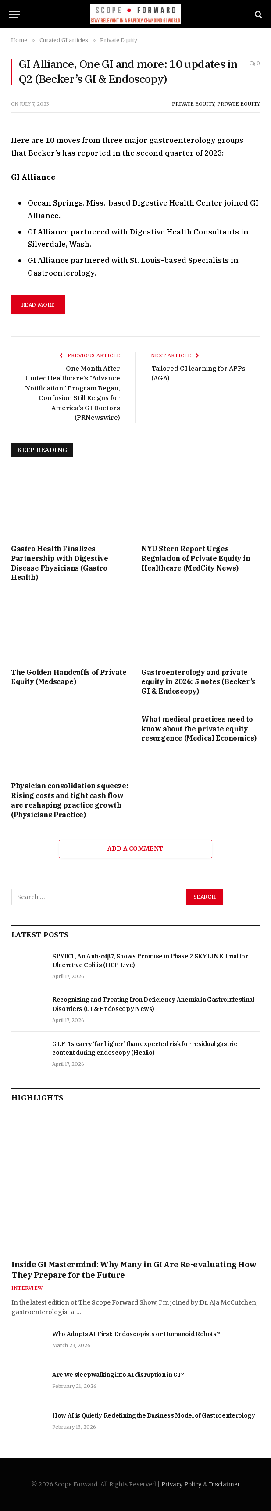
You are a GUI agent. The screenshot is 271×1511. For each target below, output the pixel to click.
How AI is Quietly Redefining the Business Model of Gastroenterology (153, 1415)
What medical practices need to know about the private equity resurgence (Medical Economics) (199, 729)
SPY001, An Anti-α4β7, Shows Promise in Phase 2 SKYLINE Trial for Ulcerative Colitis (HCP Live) (150, 960)
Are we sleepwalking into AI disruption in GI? (118, 1375)
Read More (37, 304)
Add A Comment (135, 848)
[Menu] (14, 14)
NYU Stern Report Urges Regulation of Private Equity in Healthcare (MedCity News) (195, 558)
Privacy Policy (181, 1484)
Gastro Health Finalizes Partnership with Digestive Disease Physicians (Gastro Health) (59, 563)
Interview (27, 1288)
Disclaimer (224, 1484)
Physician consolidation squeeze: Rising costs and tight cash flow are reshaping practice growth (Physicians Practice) (69, 800)
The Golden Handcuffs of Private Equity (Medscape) (69, 677)
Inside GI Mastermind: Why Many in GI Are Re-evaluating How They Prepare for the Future (134, 1269)
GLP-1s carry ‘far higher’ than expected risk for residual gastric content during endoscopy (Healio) (144, 1048)
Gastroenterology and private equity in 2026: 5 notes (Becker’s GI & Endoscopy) (198, 682)
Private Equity (193, 104)
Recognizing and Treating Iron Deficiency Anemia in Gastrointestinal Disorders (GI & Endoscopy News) (153, 1004)
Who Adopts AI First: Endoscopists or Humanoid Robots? (136, 1334)
